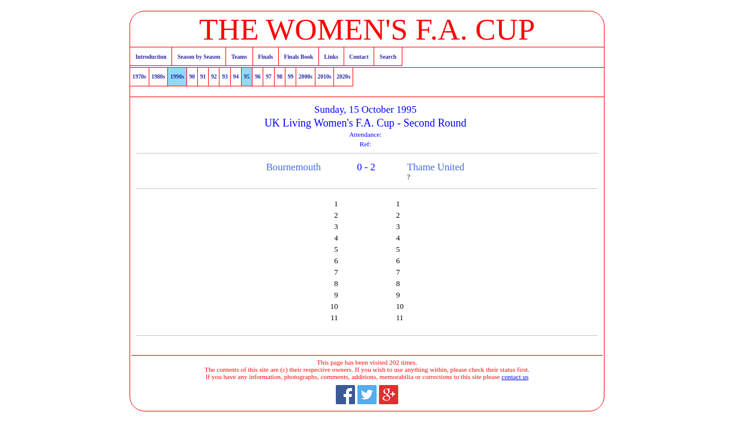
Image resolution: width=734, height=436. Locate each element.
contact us (514, 376)
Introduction (151, 56)
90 (192, 76)
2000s (305, 76)
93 (225, 76)
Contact (359, 56)
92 (214, 76)
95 (247, 76)
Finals (265, 56)
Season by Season (199, 56)
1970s (139, 76)
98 (280, 76)
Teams (239, 56)
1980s (158, 76)
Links (331, 56)
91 (203, 76)
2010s (325, 76)
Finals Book (299, 56)
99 (291, 76)
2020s (343, 76)
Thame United (436, 167)
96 (258, 76)
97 (269, 76)
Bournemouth (293, 167)
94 (236, 76)
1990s (177, 76)
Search (388, 56)
